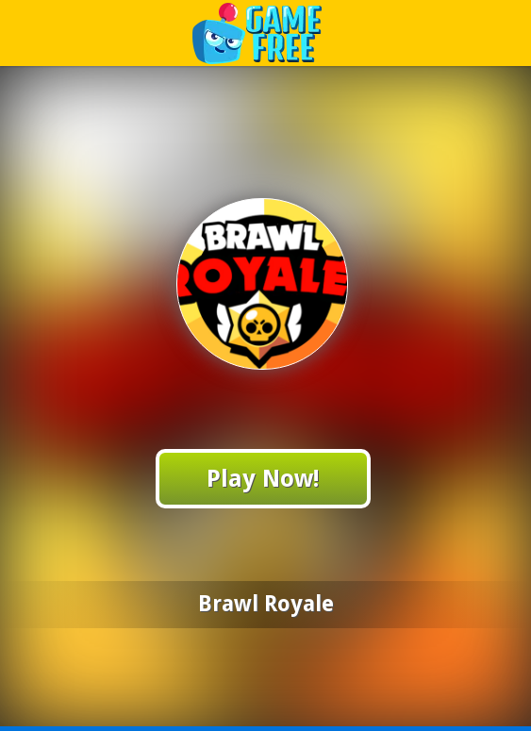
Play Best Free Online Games (266, 32)
